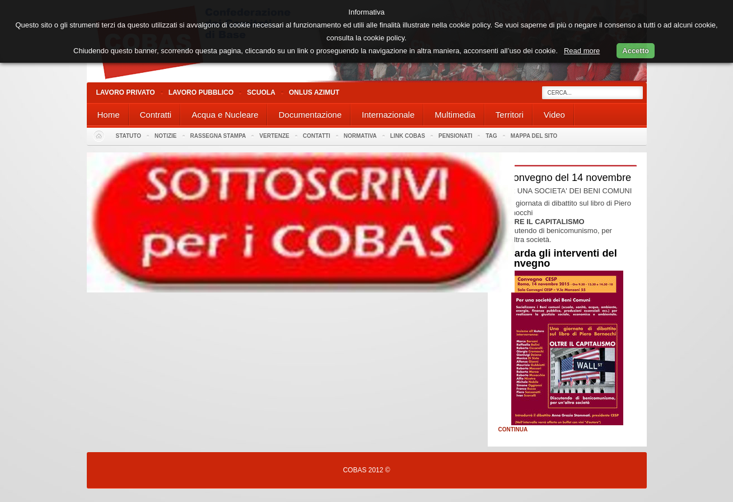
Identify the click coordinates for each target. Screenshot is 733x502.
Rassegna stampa (218, 136)
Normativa (360, 136)
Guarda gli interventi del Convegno (559, 258)
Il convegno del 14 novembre (566, 177)
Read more (582, 51)
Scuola (261, 92)
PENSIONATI (455, 136)
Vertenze (274, 136)
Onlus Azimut (314, 92)
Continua (513, 430)
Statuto (129, 136)
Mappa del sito (534, 136)
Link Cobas (407, 136)
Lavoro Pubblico (201, 92)
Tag (491, 136)
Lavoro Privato (125, 92)
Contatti (316, 136)
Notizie (165, 136)
